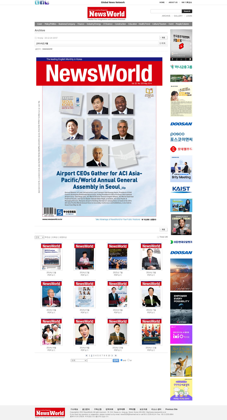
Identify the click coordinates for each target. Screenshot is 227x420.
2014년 (50, 272)
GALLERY (178, 16)
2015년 (116, 272)
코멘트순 (63, 237)
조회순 (55, 237)
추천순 (47, 237)
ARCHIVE (166, 16)
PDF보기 (51, 275)
